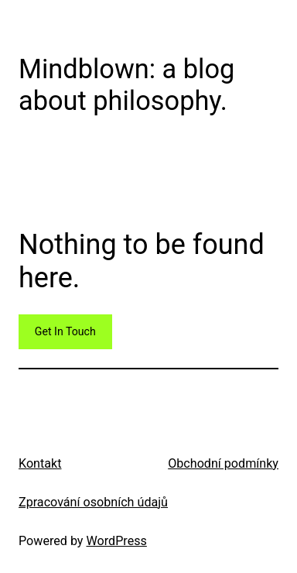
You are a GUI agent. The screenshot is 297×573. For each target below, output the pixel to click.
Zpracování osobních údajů (93, 502)
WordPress (117, 541)
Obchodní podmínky (223, 463)
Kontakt (40, 463)
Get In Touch (65, 331)
